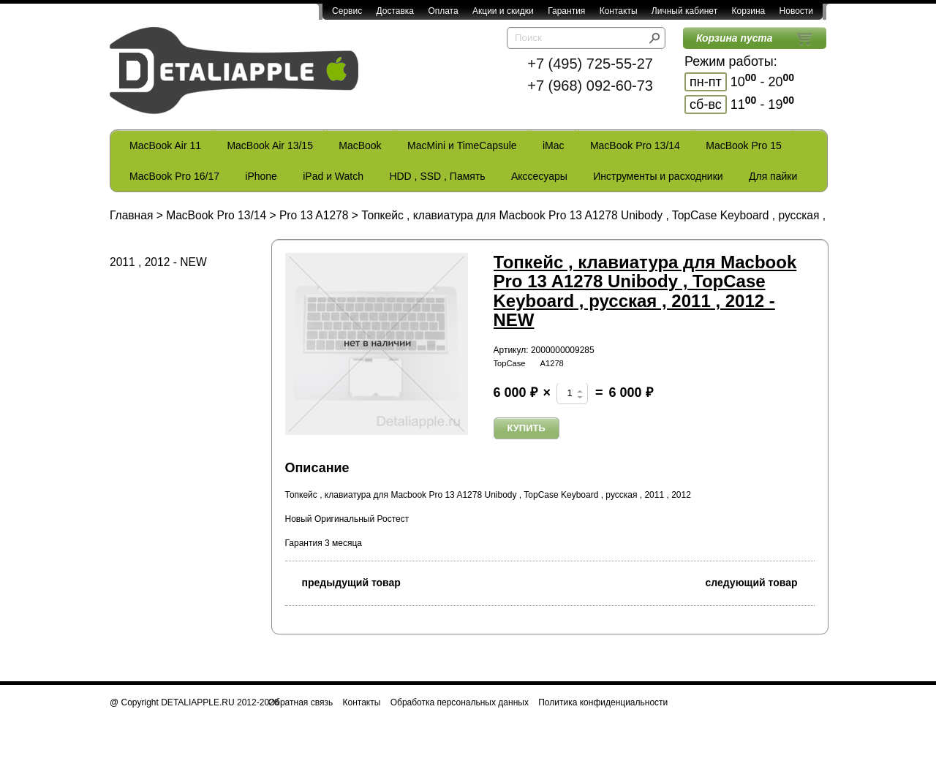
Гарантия (566, 11)
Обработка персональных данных (459, 702)
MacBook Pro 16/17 (174, 176)
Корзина (748, 11)
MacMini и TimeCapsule (462, 145)
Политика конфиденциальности (603, 702)
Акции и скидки (503, 11)
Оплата (443, 11)
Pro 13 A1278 (314, 215)
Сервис (347, 11)
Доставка (395, 11)
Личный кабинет (684, 11)
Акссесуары (539, 176)
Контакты (619, 11)
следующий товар (760, 581)
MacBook (360, 145)
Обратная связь (300, 702)
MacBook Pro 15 (744, 145)
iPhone (261, 176)
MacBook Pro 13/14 (635, 145)
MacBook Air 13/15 (270, 145)
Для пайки (773, 176)
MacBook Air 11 (165, 145)
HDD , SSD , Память (437, 176)
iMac (554, 145)
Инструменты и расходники (657, 176)
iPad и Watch (333, 176)
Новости (796, 11)
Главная (131, 215)
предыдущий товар (343, 581)
